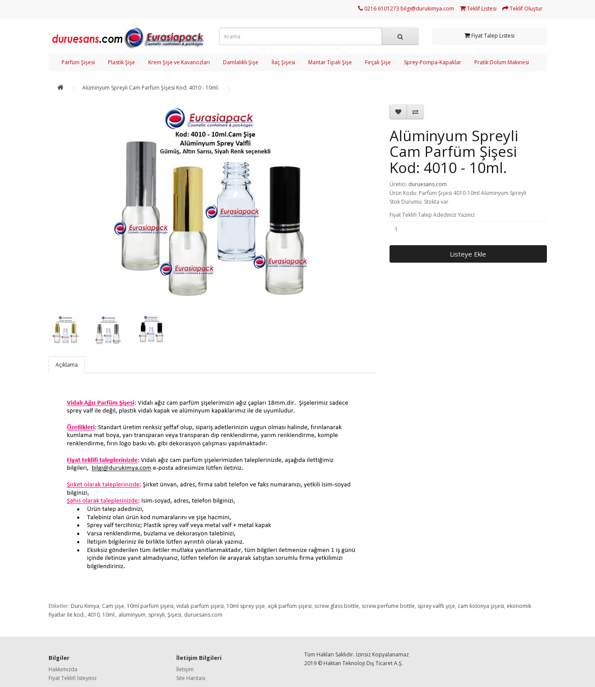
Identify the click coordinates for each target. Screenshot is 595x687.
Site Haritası (190, 678)
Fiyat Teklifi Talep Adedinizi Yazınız (432, 215)
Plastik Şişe (121, 62)
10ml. (109, 614)
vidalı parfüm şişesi (200, 606)
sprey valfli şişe (436, 606)
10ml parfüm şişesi (150, 606)
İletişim (185, 669)
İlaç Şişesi (283, 62)
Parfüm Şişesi (78, 62)
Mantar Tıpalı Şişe (330, 62)
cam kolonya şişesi (481, 606)
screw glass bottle (336, 606)
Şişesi (174, 614)
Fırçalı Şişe (378, 62)
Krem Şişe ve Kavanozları (179, 62)
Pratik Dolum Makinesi (501, 62)
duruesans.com (427, 184)
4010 (93, 614)
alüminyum (132, 614)
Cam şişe (113, 606)
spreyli (156, 614)
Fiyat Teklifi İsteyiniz (73, 678)
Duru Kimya (85, 606)
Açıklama (67, 364)
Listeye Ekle (468, 254)
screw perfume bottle (388, 606)
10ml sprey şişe (245, 606)
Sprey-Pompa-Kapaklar (432, 62)
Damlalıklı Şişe (240, 62)
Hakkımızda (63, 669)
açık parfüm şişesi (290, 606)
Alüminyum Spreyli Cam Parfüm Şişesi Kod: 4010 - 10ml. (150, 87)
